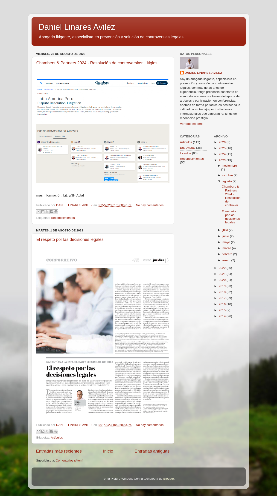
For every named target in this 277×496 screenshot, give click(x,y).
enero (226, 260)
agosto (227, 181)
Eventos (185, 153)
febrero (227, 254)
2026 (223, 142)
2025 (223, 148)
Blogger (168, 478)
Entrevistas (187, 147)
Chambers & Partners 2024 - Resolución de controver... (231, 196)
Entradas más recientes (59, 451)
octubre (228, 175)
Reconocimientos (63, 217)
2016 (223, 304)
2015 (223, 310)
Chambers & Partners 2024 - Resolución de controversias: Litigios (96, 63)
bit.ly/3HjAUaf (73, 195)
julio (225, 230)
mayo (226, 242)
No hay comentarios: (150, 205)
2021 (223, 274)
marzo (227, 248)
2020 (223, 280)
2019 (223, 286)
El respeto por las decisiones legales (70, 239)
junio (226, 236)
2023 (223, 160)
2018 (223, 292)
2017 (223, 298)
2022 (223, 268)
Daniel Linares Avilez (76, 27)
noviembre (229, 165)
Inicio (108, 451)
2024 (223, 154)
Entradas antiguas (151, 451)
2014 (223, 316)
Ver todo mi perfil (191, 123)
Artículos (57, 437)
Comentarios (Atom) (70, 460)
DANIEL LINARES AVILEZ (203, 72)
